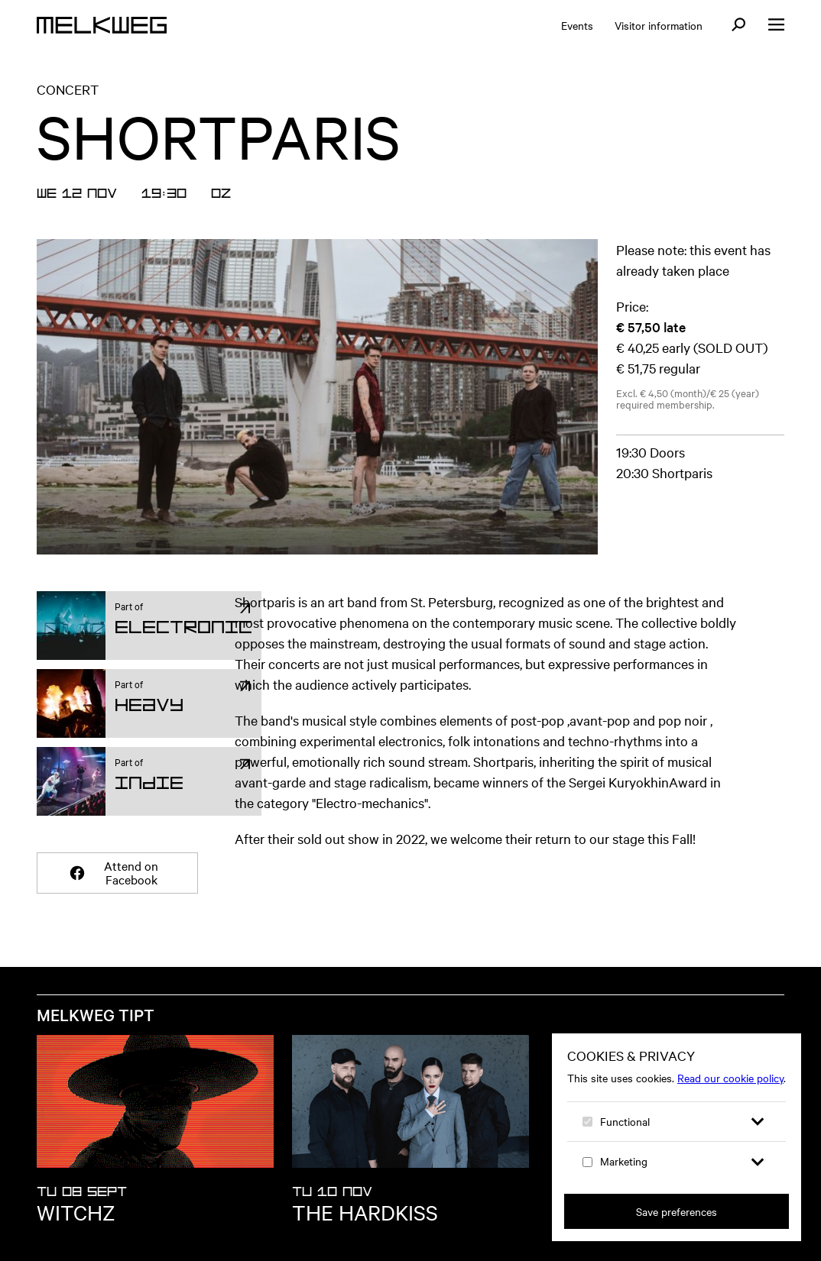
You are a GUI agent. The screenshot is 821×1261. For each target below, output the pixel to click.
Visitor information (659, 25)
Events (577, 25)
